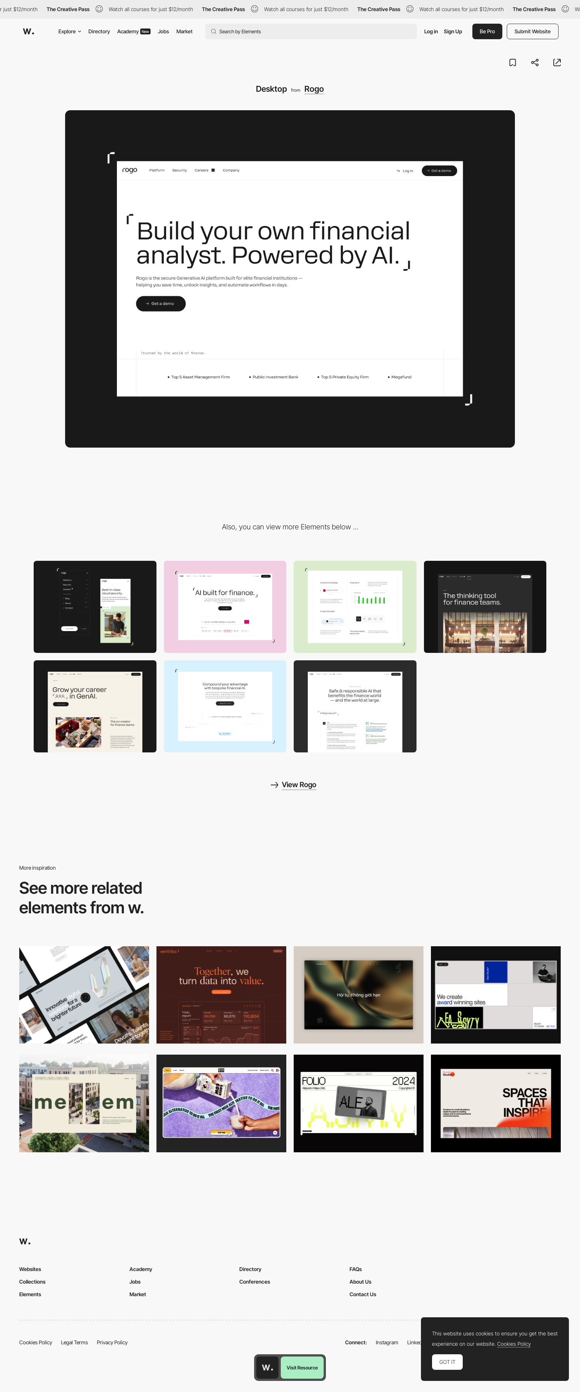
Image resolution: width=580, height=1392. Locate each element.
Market (184, 31)
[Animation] (225, 706)
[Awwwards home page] (267, 1367)
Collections (32, 1281)
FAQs (356, 1269)
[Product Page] (225, 607)
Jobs (163, 31)
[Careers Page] (95, 706)
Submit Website (533, 31)
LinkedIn (416, 1342)
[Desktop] (84, 995)
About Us (360, 1281)
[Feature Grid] (355, 607)
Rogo (314, 89)
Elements (30, 1294)
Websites (30, 1269)
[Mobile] (95, 607)
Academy (134, 31)
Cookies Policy (35, 1342)
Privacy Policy (112, 1342)
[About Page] (485, 607)
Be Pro (487, 31)
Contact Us (363, 1294)
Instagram (387, 1342)
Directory (99, 31)
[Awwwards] (28, 31)
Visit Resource (302, 1368)
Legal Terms (74, 1342)
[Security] (355, 706)
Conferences (254, 1281)
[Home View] (359, 995)
